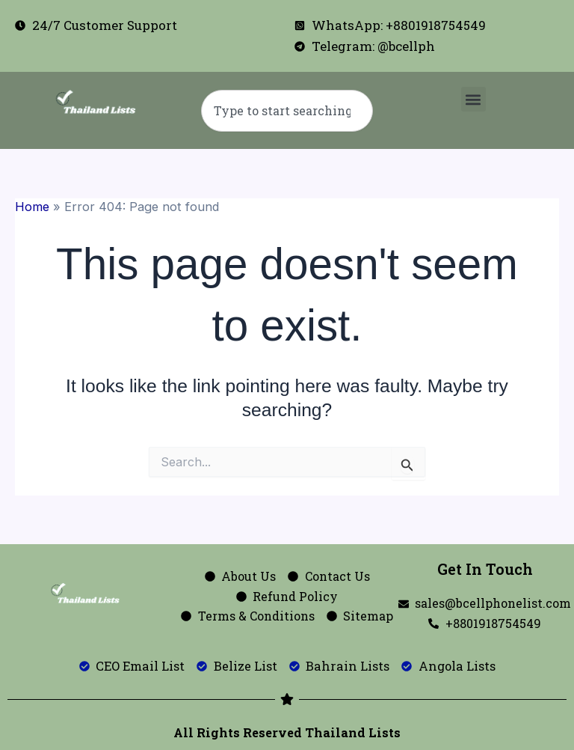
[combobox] (286, 111)
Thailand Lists (353, 732)
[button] (473, 99)
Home (32, 206)
